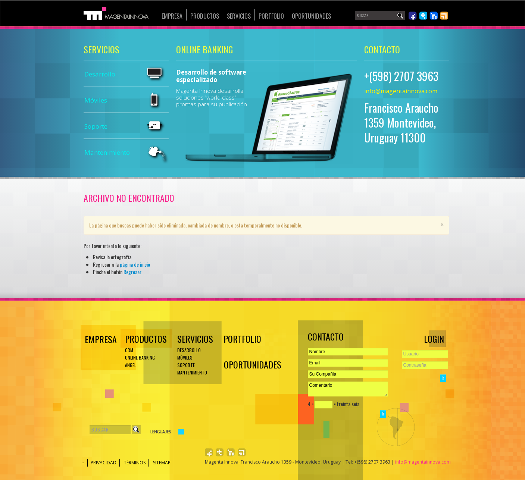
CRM (129, 350)
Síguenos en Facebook (413, 16)
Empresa (172, 16)
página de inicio (135, 264)
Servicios (239, 16)
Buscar (136, 429)
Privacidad (103, 462)
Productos (204, 16)
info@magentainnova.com (400, 91)
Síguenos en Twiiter (423, 16)
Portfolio (271, 16)
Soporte (95, 126)
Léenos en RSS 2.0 (444, 16)
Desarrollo (99, 74)
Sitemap (162, 462)
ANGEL (130, 365)
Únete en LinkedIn (433, 16)
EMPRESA (100, 339)
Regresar (132, 272)
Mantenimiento (107, 152)
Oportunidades (311, 16)
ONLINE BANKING (140, 357)
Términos (135, 462)
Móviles (95, 100)
